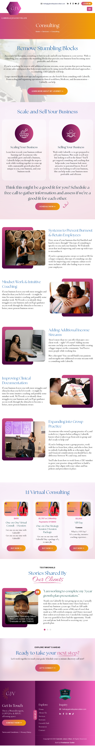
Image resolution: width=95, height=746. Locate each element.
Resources (43, 727)
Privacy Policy (26, 733)
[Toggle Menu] (91, 9)
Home (38, 31)
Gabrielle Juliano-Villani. (64, 739)
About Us (43, 713)
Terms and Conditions (10, 733)
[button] (44, 630)
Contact (42, 730)
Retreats (42, 720)
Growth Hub (44, 724)
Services (45, 31)
